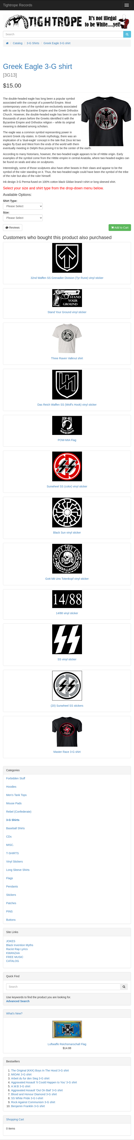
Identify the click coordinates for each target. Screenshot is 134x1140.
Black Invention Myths (19, 945)
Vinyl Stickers (14, 861)
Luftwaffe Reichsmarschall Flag (67, 1044)
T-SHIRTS (12, 853)
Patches (11, 903)
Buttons (10, 919)
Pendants (12, 886)
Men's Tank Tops (16, 795)
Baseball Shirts (15, 828)
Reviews (13, 227)
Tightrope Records (17, 5)
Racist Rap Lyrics (17, 949)
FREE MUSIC (14, 957)
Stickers (11, 894)
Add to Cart (119, 227)
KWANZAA (13, 953)
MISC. (10, 844)
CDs (9, 836)
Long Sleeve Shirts (18, 869)
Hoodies (11, 786)
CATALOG (12, 961)
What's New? (14, 1013)
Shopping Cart (15, 1119)
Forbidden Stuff (15, 778)
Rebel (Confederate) (18, 811)
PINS (9, 911)
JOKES (10, 941)
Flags (9, 878)
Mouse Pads (14, 803)
